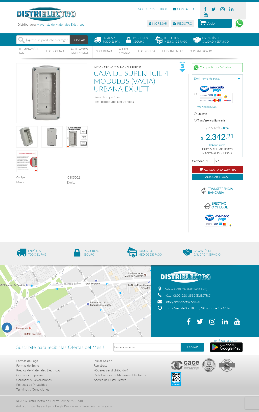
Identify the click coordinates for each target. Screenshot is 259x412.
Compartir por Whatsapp (213, 67)
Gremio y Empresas (29, 375)
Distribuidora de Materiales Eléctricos (120, 375)
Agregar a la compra (217, 169)
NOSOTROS (146, 9)
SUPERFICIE (134, 67)
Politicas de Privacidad (31, 384)
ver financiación (206, 107)
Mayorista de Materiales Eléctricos (60, 24)
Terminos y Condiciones (32, 389)
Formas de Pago (27, 360)
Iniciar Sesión (103, 360)
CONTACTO (183, 9)
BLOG (164, 9)
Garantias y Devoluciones (34, 380)
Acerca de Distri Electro (110, 380)
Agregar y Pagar (217, 177)
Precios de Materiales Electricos (38, 370)
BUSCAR (79, 40)
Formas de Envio (27, 365)
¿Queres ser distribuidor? (111, 370)
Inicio (97, 67)
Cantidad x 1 (206, 161)
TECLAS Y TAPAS (114, 67)
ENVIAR (192, 347)
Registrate (100, 365)
